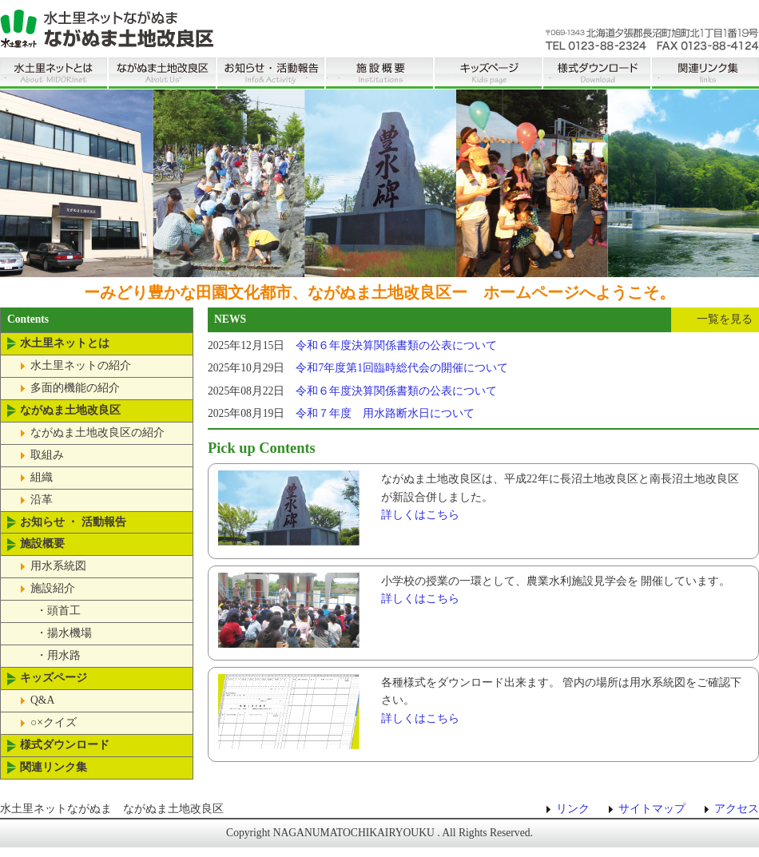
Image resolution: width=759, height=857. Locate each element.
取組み (47, 455)
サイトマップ (651, 809)
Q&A (42, 700)
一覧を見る (725, 319)
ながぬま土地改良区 (162, 69)
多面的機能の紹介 (75, 388)
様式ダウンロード (596, 69)
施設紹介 (52, 588)
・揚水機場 (64, 633)
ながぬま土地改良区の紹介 (97, 432)
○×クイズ (53, 722)
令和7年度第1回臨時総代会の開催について (402, 368)
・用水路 (58, 655)
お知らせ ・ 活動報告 (270, 69)
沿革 (41, 500)
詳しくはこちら (420, 515)
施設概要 (379, 69)
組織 (41, 477)
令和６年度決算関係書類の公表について (396, 345)
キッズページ (488, 69)
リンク (573, 809)
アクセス (736, 809)
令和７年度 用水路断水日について (385, 413)
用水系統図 (58, 566)
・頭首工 (58, 611)
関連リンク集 (705, 69)
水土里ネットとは (53, 69)
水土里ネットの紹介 (80, 365)
